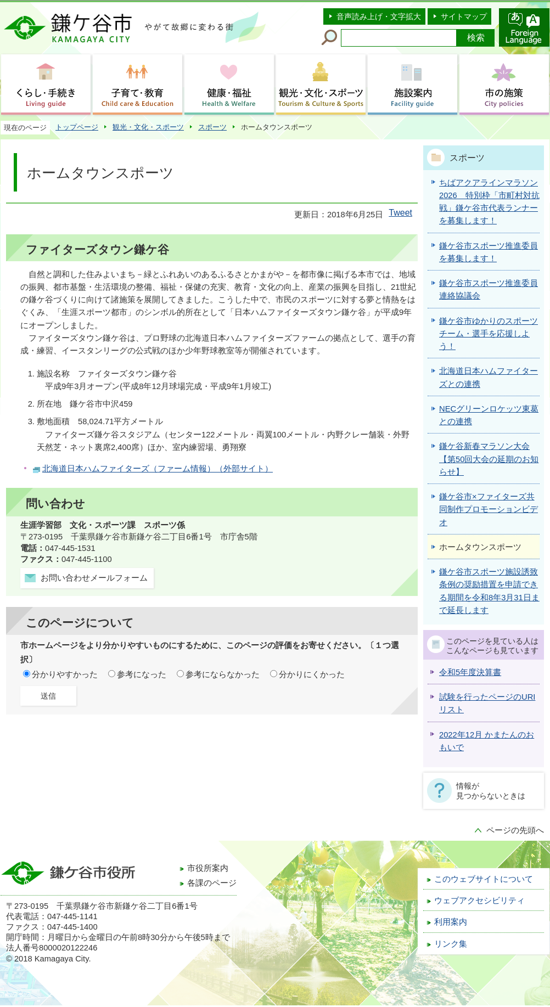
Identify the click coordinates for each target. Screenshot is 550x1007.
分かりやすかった (65, 674)
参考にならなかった (223, 674)
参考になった (141, 674)
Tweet (400, 212)
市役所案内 (207, 868)
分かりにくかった (312, 674)
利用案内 (450, 922)
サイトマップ (464, 16)
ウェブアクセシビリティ (479, 900)
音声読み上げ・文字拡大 (378, 16)
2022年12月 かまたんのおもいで (486, 741)
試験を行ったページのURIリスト (487, 703)
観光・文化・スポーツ (148, 127)
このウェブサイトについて (483, 879)
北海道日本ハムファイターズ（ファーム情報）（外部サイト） (157, 468)
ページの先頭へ (515, 830)
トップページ (76, 127)
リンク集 (450, 944)
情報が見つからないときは (490, 790)
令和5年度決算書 (470, 672)
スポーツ (212, 127)
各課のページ (212, 883)
